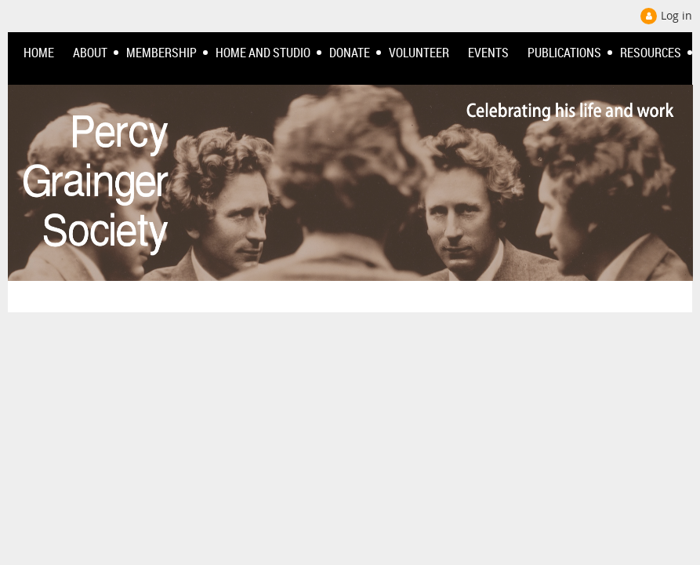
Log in (676, 15)
